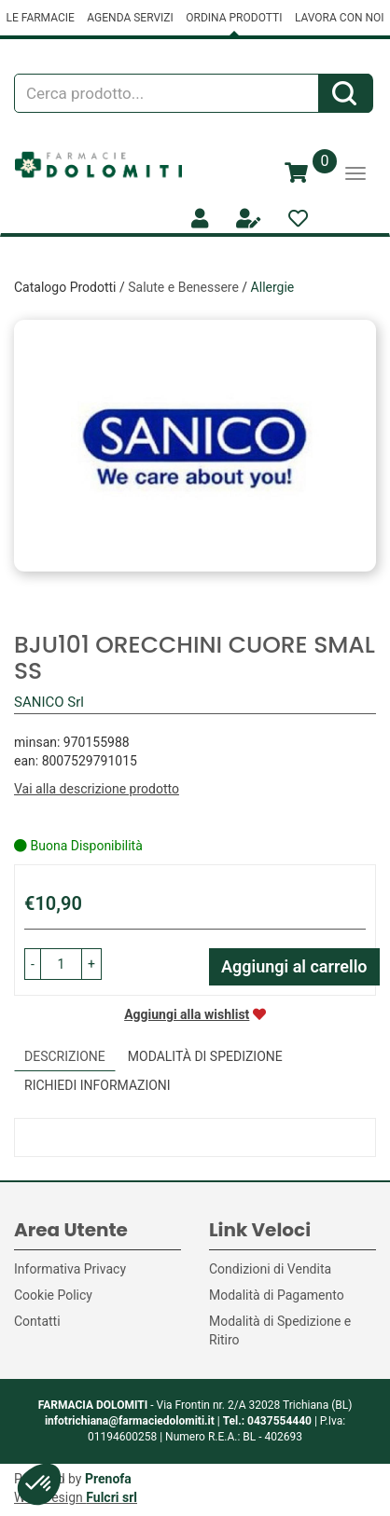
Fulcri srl (111, 1497)
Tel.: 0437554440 (267, 1420)
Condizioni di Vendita (270, 1268)
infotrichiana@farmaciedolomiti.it (130, 1420)
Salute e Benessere (183, 287)
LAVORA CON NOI (339, 17)
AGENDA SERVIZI (130, 17)
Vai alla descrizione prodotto (96, 788)
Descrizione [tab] (64, 1056)
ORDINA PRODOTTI (234, 17)
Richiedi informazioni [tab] (97, 1085)
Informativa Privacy (70, 1268)
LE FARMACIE (40, 17)
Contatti (37, 1321)
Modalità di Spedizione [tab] (205, 1056)
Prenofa (108, 1478)
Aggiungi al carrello (294, 966)
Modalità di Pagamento (276, 1295)
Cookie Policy (53, 1295)
